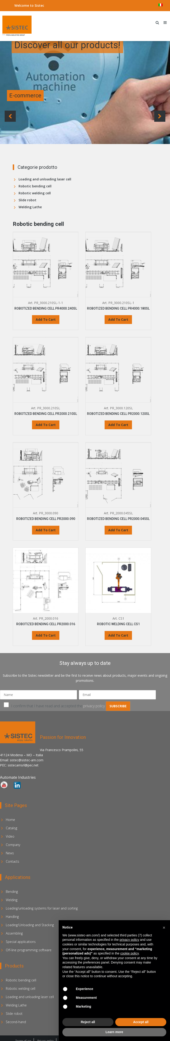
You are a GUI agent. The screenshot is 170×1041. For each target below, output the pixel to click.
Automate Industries (18, 777)
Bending (12, 891)
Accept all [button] (140, 1022)
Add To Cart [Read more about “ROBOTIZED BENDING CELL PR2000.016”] (46, 635)
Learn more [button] (114, 1032)
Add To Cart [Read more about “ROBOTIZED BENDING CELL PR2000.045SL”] (118, 530)
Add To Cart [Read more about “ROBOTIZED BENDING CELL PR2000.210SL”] (46, 425)
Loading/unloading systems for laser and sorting (42, 908)
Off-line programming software (28, 950)
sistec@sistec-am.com (26, 760)
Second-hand (16, 1022)
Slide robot (27, 200)
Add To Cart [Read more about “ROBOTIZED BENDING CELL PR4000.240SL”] (46, 319)
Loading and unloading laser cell (45, 179)
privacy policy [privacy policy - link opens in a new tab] (129, 940)
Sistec (39, 5)
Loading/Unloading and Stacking (30, 925)
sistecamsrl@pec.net (23, 765)
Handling (12, 916)
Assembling (14, 933)
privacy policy (94, 705)
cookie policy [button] (129, 953)
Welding (11, 900)
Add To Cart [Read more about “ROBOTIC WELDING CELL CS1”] (118, 635)
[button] (164, 927)
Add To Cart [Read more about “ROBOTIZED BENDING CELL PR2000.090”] (46, 530)
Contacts (12, 861)
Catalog (11, 828)
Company (13, 844)
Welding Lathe (30, 207)
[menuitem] (160, 4)
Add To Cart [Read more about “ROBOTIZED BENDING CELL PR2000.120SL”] (118, 425)
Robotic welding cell (35, 193)
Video (10, 836)
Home (10, 819)
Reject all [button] (88, 1022)
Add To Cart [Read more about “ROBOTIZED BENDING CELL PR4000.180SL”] (118, 319)
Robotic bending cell (35, 186)
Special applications (21, 941)
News (10, 853)
